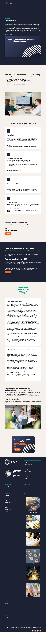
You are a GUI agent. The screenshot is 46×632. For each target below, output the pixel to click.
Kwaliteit (6, 511)
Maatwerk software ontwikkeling (12, 488)
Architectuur (7, 493)
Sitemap (39, 627)
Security (6, 491)
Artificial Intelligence (9, 486)
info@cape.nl (7, 615)
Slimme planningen (28, 488)
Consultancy (7, 18)
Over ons (7, 603)
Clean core (7, 495)
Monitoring (7, 497)
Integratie (7, 500)
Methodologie (8, 509)
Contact (8, 233)
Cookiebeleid (33, 627)
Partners (6, 605)
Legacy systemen (8, 502)
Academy (7, 507)
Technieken (7, 513)
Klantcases (26, 486)
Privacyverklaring (26, 627)
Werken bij (7, 607)
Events (6, 610)
